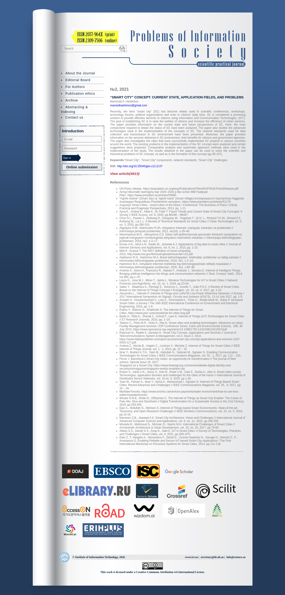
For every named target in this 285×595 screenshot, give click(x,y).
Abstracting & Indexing (74, 109)
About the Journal (80, 73)
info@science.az (236, 557)
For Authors (75, 87)
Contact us (75, 117)
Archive (72, 100)
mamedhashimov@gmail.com (128, 105)
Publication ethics (80, 93)
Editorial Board (78, 80)
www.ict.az (191, 557)
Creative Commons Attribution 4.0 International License (170, 572)
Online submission (82, 167)
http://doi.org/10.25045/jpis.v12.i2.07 (139, 166)
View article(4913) (124, 174)
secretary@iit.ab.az (212, 557)
